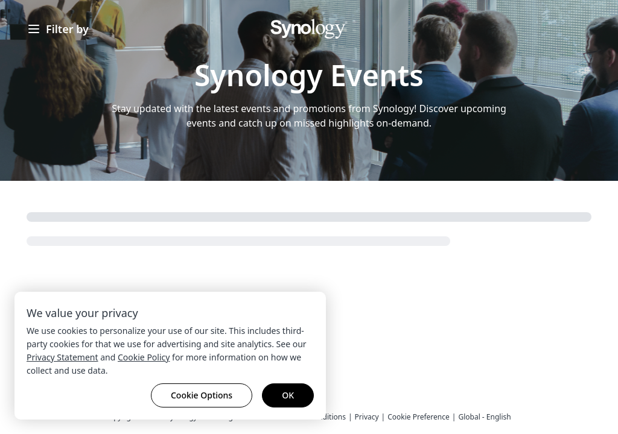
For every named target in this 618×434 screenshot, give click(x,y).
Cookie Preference (418, 417)
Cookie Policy (144, 357)
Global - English (484, 417)
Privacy (367, 417)
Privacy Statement (62, 357)
